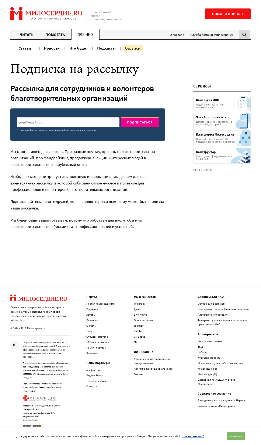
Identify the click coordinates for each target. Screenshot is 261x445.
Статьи (24, 48)
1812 (200, 346)
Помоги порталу (228, 13)
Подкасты (106, 48)
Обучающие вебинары (211, 303)
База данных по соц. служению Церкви (221, 400)
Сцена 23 (91, 386)
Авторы (90, 314)
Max (136, 342)
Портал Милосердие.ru (100, 303)
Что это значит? (193, 436)
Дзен (137, 309)
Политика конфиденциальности (153, 368)
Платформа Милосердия (212, 314)
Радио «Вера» (94, 375)
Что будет (78, 48)
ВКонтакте (140, 314)
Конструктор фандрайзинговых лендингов (223, 309)
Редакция (92, 309)
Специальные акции (210, 341)
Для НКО (85, 34)
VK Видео (139, 336)
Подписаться (140, 122)
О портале (177, 35)
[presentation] (68, 122)
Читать (27, 34)
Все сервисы (202, 170)
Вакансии (92, 320)
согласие (50, 130)
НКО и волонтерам (97, 342)
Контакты (92, 353)
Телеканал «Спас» (97, 381)
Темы (89, 331)
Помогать (55, 34)
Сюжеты (91, 325)
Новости (52, 48)
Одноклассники (143, 320)
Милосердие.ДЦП (208, 374)
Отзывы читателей (97, 336)
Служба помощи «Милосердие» (211, 35)
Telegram (139, 303)
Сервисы (133, 48)
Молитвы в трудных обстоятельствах (220, 363)
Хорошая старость (209, 357)
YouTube (138, 325)
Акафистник (93, 370)
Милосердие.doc (207, 368)
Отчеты (138, 374)
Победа (202, 352)
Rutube (138, 331)
